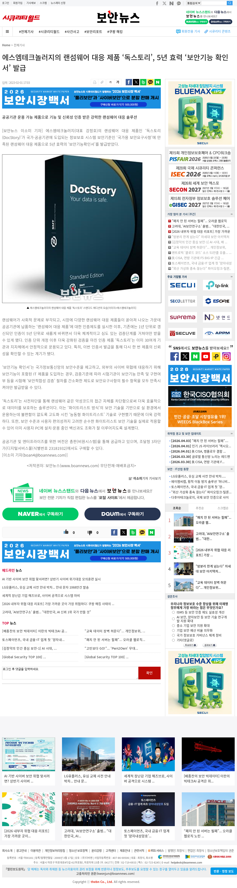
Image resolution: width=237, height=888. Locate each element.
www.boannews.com (79, 465)
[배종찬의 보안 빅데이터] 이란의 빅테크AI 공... (34, 631)
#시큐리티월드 (49, 31)
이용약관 (35, 850)
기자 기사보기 (145, 478)
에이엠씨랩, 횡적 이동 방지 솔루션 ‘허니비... (200, 481)
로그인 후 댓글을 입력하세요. (70, 673)
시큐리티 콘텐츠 (220, 31)
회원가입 (17, 3)
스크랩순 (223, 508)
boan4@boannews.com (44, 455)
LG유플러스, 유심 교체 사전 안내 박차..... (198, 476)
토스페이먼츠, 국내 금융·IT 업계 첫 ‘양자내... (33, 639)
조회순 (177, 508)
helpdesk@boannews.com (186, 862)
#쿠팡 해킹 (115, 31)
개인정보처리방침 (55, 850)
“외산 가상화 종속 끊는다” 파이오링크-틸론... (201, 492)
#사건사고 (72, 31)
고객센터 (111, 850)
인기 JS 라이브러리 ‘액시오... (201, 446)
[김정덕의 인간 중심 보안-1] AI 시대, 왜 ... (199, 242)
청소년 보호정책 (78, 850)
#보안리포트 (93, 31)
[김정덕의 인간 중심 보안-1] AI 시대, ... (29, 648)
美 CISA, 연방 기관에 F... (198, 462)
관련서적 (139, 850)
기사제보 (31, 3)
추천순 (200, 508)
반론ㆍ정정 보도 (224, 871)
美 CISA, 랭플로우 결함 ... (198, 451)
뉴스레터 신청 (58, 3)
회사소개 (7, 850)
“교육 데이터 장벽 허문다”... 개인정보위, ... (115, 631)
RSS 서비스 (157, 850)
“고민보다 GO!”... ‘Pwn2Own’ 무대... (111, 648)
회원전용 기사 (191, 31)
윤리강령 (96, 850)
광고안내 (21, 850)
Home (6, 45)
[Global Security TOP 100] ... (24, 657)
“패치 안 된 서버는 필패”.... (199, 440)
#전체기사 (26, 31)
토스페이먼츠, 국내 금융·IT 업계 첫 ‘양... (198, 486)
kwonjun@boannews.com (115, 873)
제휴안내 (125, 850)
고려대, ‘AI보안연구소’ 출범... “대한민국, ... (200, 226)
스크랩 (43, 3)
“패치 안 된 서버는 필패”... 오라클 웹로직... (115, 639)
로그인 (5, 3)
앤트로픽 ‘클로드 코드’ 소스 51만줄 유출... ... (201, 252)
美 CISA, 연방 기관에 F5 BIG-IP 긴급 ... (198, 258)
